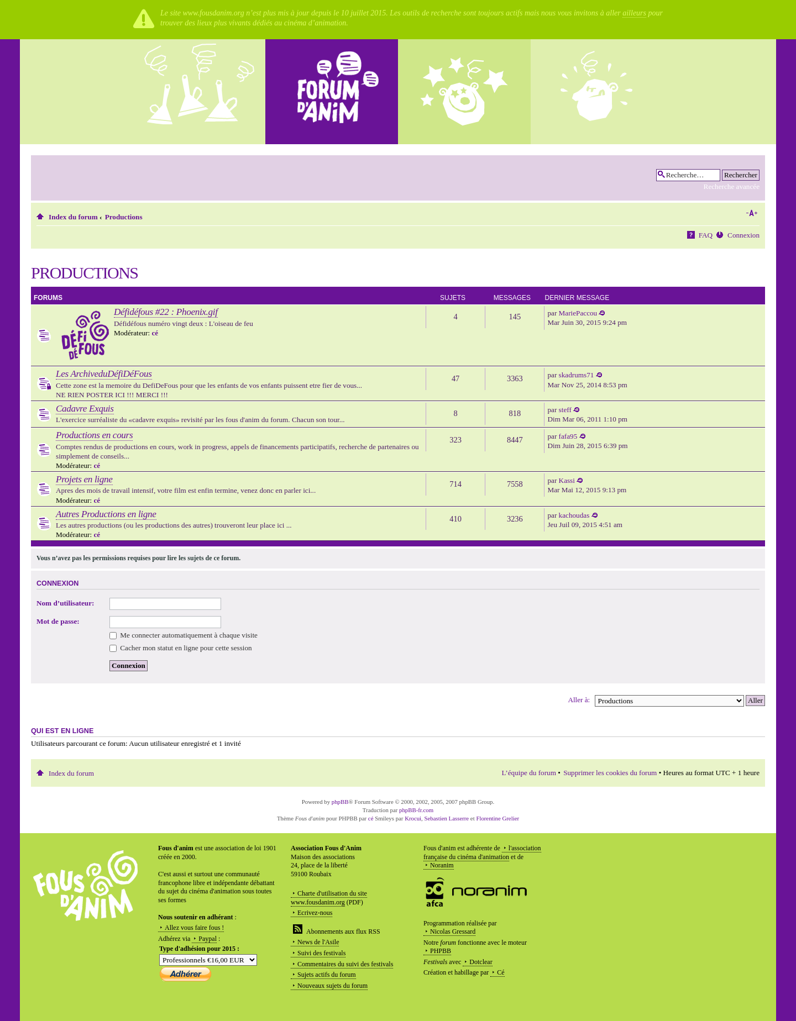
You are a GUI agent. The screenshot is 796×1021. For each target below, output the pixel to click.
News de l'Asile (318, 942)
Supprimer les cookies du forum (610, 773)
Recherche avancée (732, 186)
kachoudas (574, 515)
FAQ (706, 235)
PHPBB (440, 951)
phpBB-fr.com (416, 810)
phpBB (340, 801)
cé (154, 333)
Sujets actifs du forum (326, 974)
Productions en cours (94, 435)
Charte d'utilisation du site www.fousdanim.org (329, 898)
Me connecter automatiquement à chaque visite (183, 635)
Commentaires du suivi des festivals (345, 964)
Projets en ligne (84, 479)
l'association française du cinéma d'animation (482, 852)
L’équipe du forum (529, 773)
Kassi (567, 480)
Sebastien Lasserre (447, 818)
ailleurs (634, 13)
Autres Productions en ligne (106, 514)
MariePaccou (578, 313)
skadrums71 (576, 375)
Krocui (413, 818)
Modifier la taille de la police (751, 213)
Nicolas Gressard (452, 931)
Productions (124, 217)
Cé (500, 972)
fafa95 (568, 436)
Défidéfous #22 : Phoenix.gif (166, 312)
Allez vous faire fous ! (194, 927)
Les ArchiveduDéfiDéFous (104, 374)
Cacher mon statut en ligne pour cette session (180, 648)
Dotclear (480, 962)
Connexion (743, 235)
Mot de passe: (58, 621)
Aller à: (579, 700)
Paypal (207, 939)
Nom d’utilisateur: (65, 603)
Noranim (442, 865)
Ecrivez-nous (314, 913)
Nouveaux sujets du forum (332, 986)
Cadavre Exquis (85, 408)
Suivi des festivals (321, 953)
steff (565, 410)
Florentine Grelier (497, 818)
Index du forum (73, 217)
